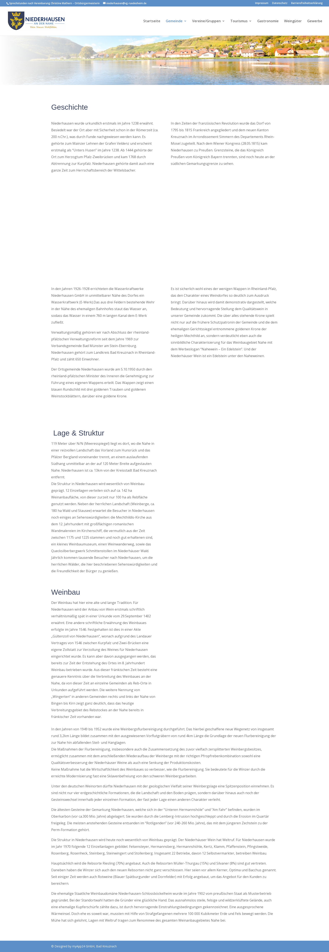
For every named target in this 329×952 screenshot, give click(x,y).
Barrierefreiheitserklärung (307, 3)
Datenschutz (279, 3)
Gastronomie (268, 21)
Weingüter (293, 21)
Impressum (261, 3)
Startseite (151, 21)
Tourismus (239, 21)
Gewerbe (314, 21)
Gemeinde (174, 21)
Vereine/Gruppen (206, 21)
